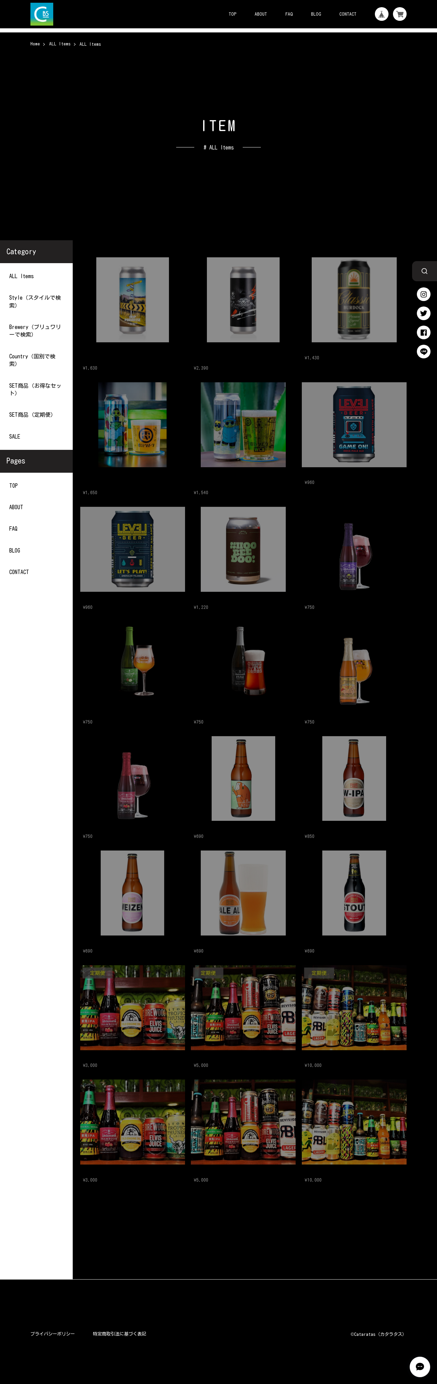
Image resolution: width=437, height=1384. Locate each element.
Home (35, 43)
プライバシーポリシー (52, 1333)
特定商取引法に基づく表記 (119, 1333)
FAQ (289, 14)
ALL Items (60, 43)
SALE (14, 436)
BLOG (316, 14)
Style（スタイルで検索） (35, 301)
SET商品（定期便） (32, 414)
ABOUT (261, 14)
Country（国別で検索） (32, 359)
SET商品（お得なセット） (35, 389)
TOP (233, 14)
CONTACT (347, 14)
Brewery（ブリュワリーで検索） (35, 330)
